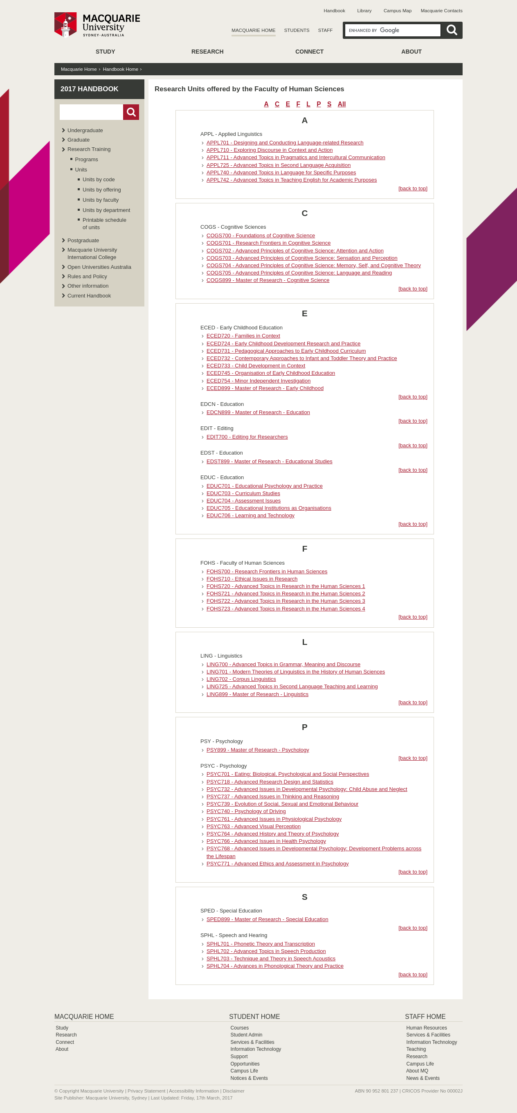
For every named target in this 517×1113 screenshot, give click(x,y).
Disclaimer (234, 1090)
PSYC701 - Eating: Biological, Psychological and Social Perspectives (288, 774)
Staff (325, 30)
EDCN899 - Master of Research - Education (258, 412)
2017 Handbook (90, 89)
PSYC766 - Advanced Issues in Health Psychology (266, 841)
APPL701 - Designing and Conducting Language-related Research (285, 143)
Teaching (416, 1049)
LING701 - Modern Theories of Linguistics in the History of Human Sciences (296, 672)
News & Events (423, 1078)
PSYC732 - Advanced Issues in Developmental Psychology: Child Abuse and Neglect (307, 789)
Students (297, 30)
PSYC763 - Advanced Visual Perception (254, 826)
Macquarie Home (253, 30)
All (342, 104)
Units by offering (102, 190)
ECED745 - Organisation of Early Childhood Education (271, 373)
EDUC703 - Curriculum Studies (243, 493)
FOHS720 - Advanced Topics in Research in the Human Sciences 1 (286, 586)
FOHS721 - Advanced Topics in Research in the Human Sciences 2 (286, 593)
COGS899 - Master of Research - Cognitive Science (268, 280)
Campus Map (397, 10)
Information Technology (255, 1049)
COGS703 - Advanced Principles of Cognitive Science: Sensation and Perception (302, 258)
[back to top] (412, 188)
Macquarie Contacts (442, 10)
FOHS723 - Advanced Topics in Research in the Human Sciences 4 (286, 609)
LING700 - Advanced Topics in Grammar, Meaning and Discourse (283, 664)
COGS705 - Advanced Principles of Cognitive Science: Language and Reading (299, 273)
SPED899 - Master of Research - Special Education (267, 919)
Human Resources (427, 1028)
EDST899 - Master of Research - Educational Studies (270, 461)
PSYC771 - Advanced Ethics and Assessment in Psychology (278, 864)
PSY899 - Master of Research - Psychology (258, 750)
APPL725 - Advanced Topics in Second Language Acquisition (279, 165)
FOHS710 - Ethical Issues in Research (252, 579)
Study (105, 51)
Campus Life (244, 1071)
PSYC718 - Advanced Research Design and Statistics (270, 782)
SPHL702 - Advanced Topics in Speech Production (266, 951)
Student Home (254, 1016)
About (411, 51)
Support (238, 1056)
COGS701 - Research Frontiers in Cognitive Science (268, 243)
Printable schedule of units (104, 223)
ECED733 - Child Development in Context (256, 366)
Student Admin (246, 1035)
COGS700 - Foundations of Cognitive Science (261, 235)
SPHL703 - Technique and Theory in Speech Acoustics (271, 958)
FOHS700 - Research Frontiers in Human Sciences (267, 571)
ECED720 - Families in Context (243, 336)
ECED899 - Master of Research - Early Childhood (265, 388)
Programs (86, 159)
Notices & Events (248, 1078)
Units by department (106, 210)
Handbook (334, 10)
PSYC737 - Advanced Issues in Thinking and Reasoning (273, 796)
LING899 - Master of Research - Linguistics (257, 694)
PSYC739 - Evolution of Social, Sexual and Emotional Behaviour (282, 804)
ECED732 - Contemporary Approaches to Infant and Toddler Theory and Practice (302, 358)
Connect (309, 51)
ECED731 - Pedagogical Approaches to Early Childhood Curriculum (286, 351)
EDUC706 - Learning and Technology (250, 515)
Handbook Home (120, 69)
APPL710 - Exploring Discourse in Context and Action (270, 150)
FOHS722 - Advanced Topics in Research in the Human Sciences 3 (286, 601)
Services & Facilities (252, 1042)
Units (81, 170)
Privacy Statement (146, 1090)
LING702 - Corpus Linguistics (241, 679)
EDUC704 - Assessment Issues (244, 501)
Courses (239, 1028)
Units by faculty (101, 200)
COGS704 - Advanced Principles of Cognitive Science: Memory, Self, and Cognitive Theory (314, 265)
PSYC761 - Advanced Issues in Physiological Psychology (274, 819)
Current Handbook (89, 296)
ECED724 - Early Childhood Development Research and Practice (283, 343)
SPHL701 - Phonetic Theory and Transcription (261, 944)
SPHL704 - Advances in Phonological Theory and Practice (275, 966)
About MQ (417, 1071)
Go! (131, 112)
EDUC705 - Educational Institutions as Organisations (269, 508)
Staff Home (425, 1016)
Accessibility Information (194, 1090)
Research (207, 51)
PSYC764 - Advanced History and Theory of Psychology (273, 834)
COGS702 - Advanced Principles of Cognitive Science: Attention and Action (295, 251)
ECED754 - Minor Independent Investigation (258, 381)
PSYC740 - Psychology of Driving (246, 811)
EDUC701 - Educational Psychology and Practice (265, 486)
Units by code (99, 179)
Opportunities (244, 1064)
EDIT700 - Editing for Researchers (247, 437)
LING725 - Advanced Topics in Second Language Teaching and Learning (292, 686)
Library (364, 10)
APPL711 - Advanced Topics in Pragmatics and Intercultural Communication (296, 157)
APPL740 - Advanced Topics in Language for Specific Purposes (281, 172)
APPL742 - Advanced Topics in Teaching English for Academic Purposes (292, 180)
